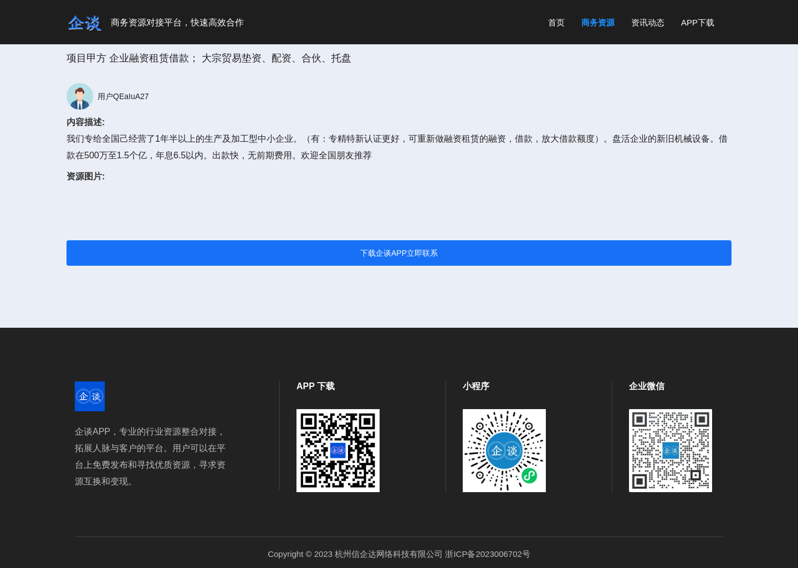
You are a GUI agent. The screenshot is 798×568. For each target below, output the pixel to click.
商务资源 (598, 22)
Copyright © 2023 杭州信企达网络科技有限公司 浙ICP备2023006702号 (399, 554)
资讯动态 (647, 22)
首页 (556, 22)
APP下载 (697, 22)
